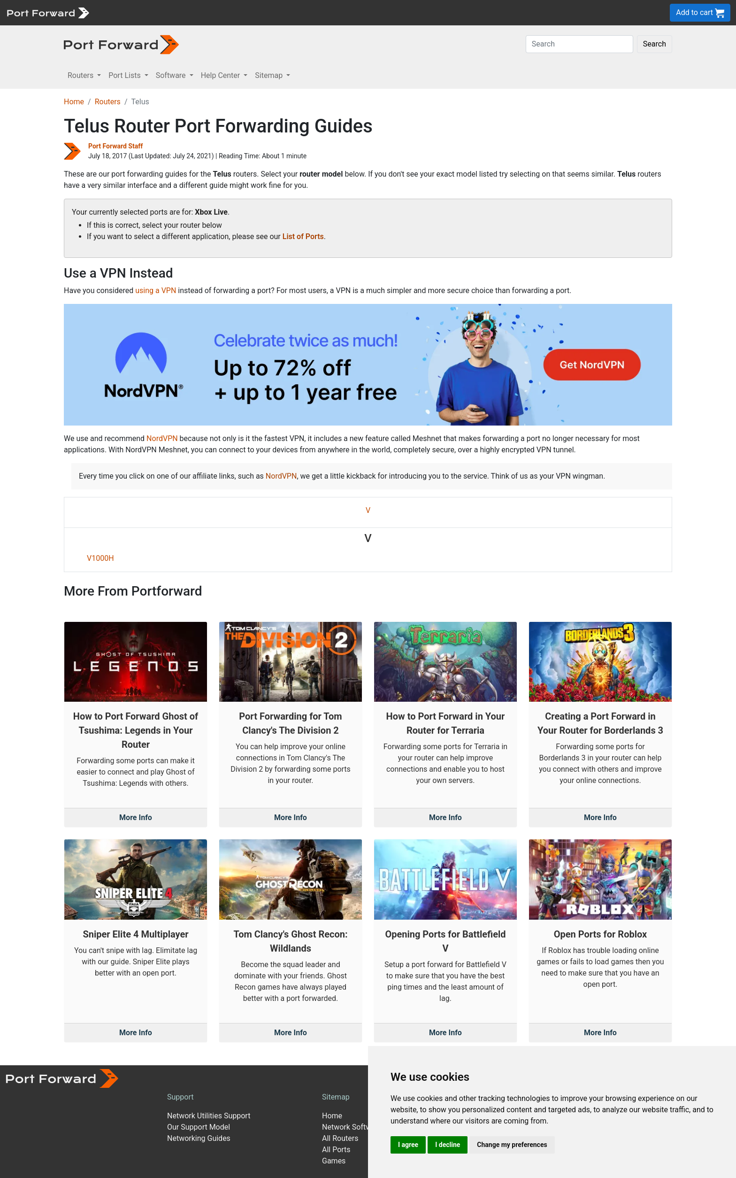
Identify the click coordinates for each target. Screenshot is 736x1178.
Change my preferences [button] (512, 1144)
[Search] (579, 44)
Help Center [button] (221, 75)
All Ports (336, 1149)
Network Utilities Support (208, 1115)
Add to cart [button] (700, 13)
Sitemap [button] (269, 75)
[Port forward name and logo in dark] (121, 44)
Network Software (352, 1127)
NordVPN (162, 438)
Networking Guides (198, 1138)
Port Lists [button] (125, 75)
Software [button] (172, 75)
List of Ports (303, 236)
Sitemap (336, 1097)
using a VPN (155, 290)
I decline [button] (447, 1144)
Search (654, 43)
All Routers (340, 1138)
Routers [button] (81, 75)
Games (333, 1160)
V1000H (100, 558)
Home (74, 101)
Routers (108, 101)
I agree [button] (408, 1144)
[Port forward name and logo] (48, 12)
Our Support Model (198, 1127)
